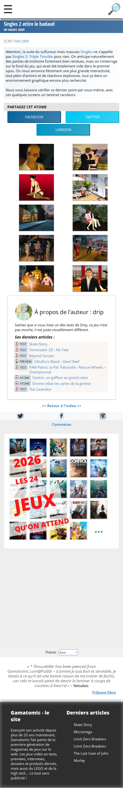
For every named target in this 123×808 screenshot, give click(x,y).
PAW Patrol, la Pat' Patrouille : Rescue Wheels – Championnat (67, 369)
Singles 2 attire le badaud (29, 24)
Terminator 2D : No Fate (49, 349)
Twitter (92, 117)
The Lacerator (40, 389)
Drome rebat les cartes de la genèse (61, 383)
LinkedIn (63, 129)
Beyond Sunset (41, 355)
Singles (86, 51)
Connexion (61, 424)
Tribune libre (104, 692)
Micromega (83, 731)
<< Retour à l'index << (61, 405)
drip (25, 41)
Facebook (34, 117)
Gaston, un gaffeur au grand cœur (60, 377)
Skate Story (38, 344)
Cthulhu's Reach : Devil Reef (56, 361)
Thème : (61, 652)
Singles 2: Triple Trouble (32, 56)
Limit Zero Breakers (90, 739)
